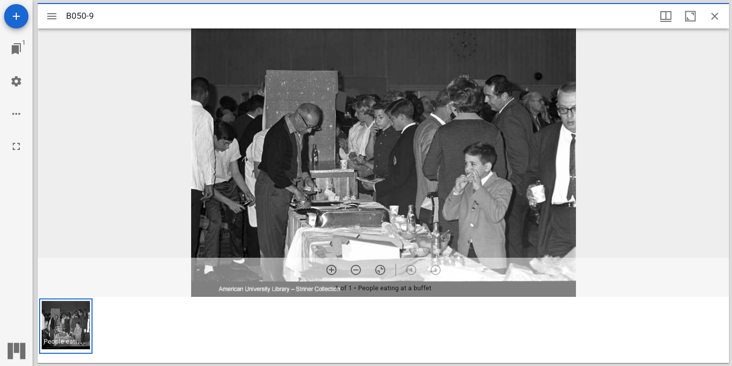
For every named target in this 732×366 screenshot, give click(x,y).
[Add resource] (16, 16)
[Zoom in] (331, 270)
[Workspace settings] (16, 81)
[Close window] (715, 16)
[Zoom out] (356, 270)
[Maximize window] (690, 16)
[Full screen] (16, 146)
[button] (66, 326)
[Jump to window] (16, 49)
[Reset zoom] (380, 270)
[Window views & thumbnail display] (666, 16)
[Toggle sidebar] (52, 16)
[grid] (383, 330)
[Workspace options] (16, 114)
